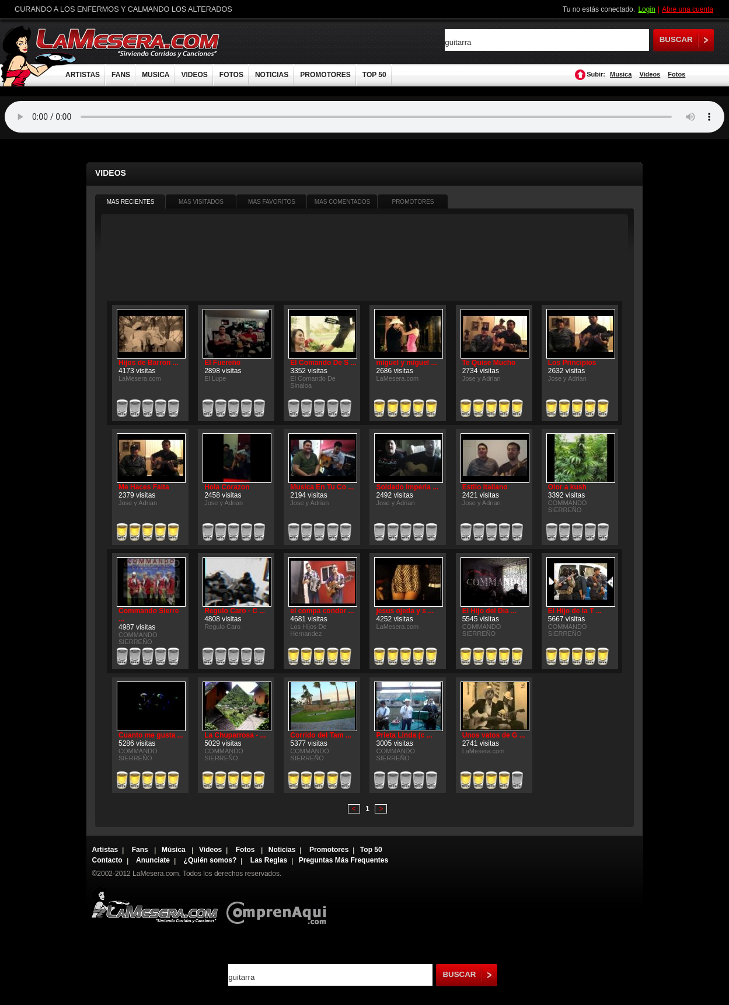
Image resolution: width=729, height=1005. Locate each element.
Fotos (676, 74)
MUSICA (155, 75)
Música (174, 850)
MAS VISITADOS (201, 202)
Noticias (282, 850)
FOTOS (231, 75)
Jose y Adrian (481, 378)
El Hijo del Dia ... (489, 611)
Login (646, 9)
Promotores (328, 850)
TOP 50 (374, 75)
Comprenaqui (279, 904)
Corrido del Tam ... (320, 735)
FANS (120, 75)
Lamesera (154, 904)
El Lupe (215, 378)
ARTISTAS (82, 75)
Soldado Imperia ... (407, 487)
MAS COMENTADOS (342, 202)
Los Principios (572, 363)
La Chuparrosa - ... (235, 735)
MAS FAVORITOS (271, 202)
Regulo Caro (222, 626)
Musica (621, 74)
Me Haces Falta (143, 487)
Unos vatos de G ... (493, 735)
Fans (141, 850)
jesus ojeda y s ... (405, 611)
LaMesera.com (128, 42)
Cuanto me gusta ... (150, 735)
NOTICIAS (271, 75)
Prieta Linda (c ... (404, 735)
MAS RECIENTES (131, 202)
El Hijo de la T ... (575, 611)
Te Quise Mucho (489, 363)
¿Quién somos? (210, 860)
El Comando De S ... (323, 363)
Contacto (107, 860)
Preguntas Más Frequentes (343, 860)
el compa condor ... (322, 611)
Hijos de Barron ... (148, 363)
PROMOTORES (325, 75)
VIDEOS (194, 75)
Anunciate (153, 860)
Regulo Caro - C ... (234, 611)
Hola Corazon (226, 487)
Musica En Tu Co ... (322, 487)
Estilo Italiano (485, 487)
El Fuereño (222, 363)
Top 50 (371, 850)
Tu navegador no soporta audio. (364, 117)
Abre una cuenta (687, 9)
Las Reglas (268, 860)
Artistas (105, 850)
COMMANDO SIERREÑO (567, 506)
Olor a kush (567, 487)
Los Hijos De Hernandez (308, 630)
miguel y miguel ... (406, 363)
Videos (649, 74)
